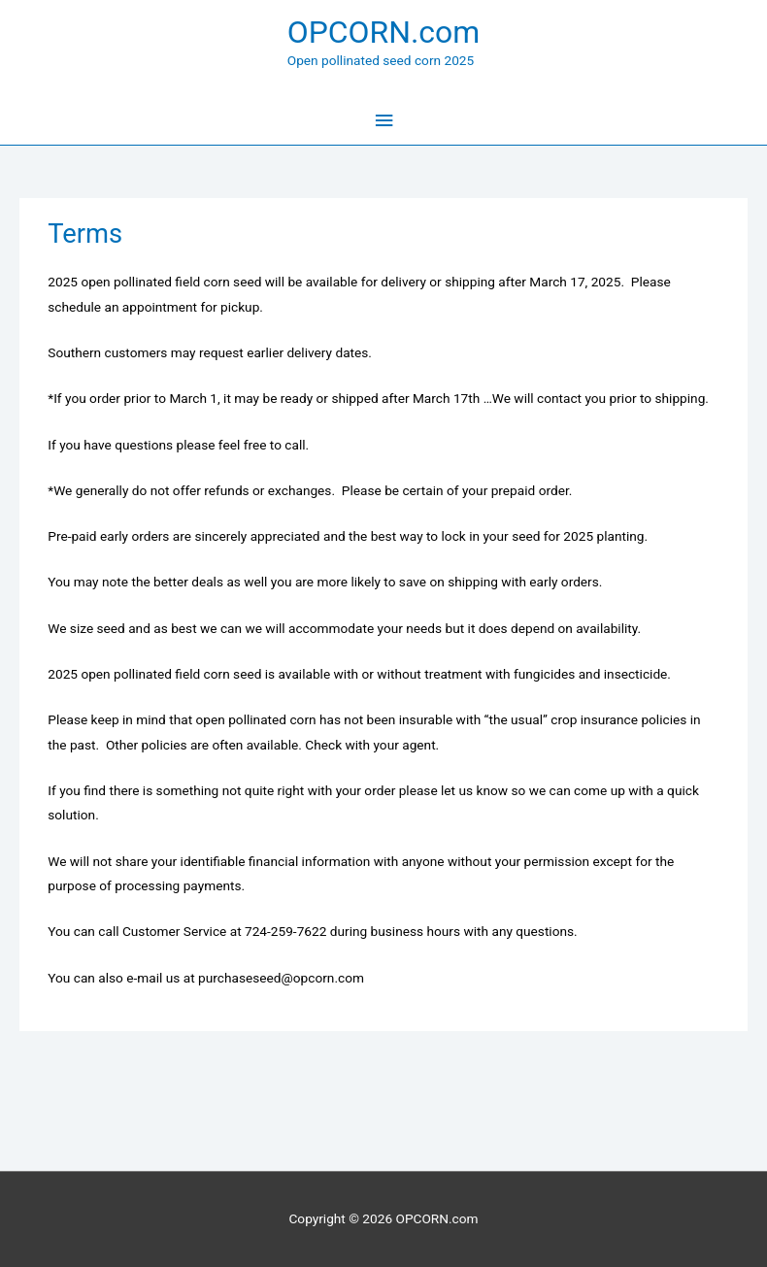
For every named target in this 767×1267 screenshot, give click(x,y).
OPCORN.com (384, 32)
